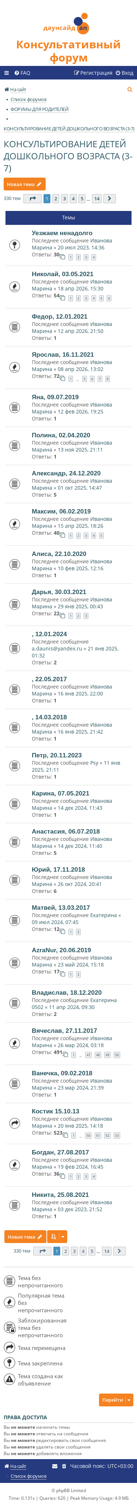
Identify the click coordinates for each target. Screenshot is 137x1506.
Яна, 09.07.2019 (55, 397)
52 (107, 1135)
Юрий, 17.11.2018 (58, 869)
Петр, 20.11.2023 (57, 755)
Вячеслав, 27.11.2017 (64, 1030)
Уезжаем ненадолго (62, 233)
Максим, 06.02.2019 (61, 511)
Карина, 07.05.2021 (61, 793)
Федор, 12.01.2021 (59, 316)
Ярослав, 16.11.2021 (63, 354)
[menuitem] (22, 73)
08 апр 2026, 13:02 (80, 369)
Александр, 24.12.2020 (66, 473)
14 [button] (96, 198)
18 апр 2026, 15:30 (80, 288)
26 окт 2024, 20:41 (80, 883)
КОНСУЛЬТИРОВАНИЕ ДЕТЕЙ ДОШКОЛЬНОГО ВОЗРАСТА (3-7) (68, 156)
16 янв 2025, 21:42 (80, 731)
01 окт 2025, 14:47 (80, 487)
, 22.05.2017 (49, 679)
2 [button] (55, 198)
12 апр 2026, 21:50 (80, 330)
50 (117, 1055)
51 (98, 1135)
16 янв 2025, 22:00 (80, 693)
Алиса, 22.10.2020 (59, 553)
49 (107, 1055)
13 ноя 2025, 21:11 (80, 449)
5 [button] (82, 198)
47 (88, 1055)
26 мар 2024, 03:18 (81, 1045)
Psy (95, 762)
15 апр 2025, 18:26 (80, 525)
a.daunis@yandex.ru (57, 648)
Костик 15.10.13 (55, 1111)
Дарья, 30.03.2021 (59, 592)
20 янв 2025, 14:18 (80, 1125)
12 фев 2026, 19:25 (80, 411)
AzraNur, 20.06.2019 (61, 950)
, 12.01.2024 (49, 634)
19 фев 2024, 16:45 (80, 1166)
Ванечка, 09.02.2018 (62, 1073)
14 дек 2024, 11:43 (80, 807)
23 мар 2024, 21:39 (81, 1087)
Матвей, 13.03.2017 (61, 907)
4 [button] (73, 198)
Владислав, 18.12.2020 (67, 992)
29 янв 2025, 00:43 (80, 606)
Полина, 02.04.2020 (61, 435)
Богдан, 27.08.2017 (60, 1152)
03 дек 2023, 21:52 (80, 1209)
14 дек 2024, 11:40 (80, 845)
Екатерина (103, 915)
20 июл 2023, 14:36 (81, 247)
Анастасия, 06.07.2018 (66, 831)
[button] (32, 198)
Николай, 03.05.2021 (63, 274)
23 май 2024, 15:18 (81, 964)
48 (98, 1055)
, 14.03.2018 (49, 717)
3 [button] (64, 198)
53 (117, 1135)
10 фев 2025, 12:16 (80, 568)
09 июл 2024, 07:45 (55, 922)
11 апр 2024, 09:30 (72, 1007)
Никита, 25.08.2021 (60, 1194)
